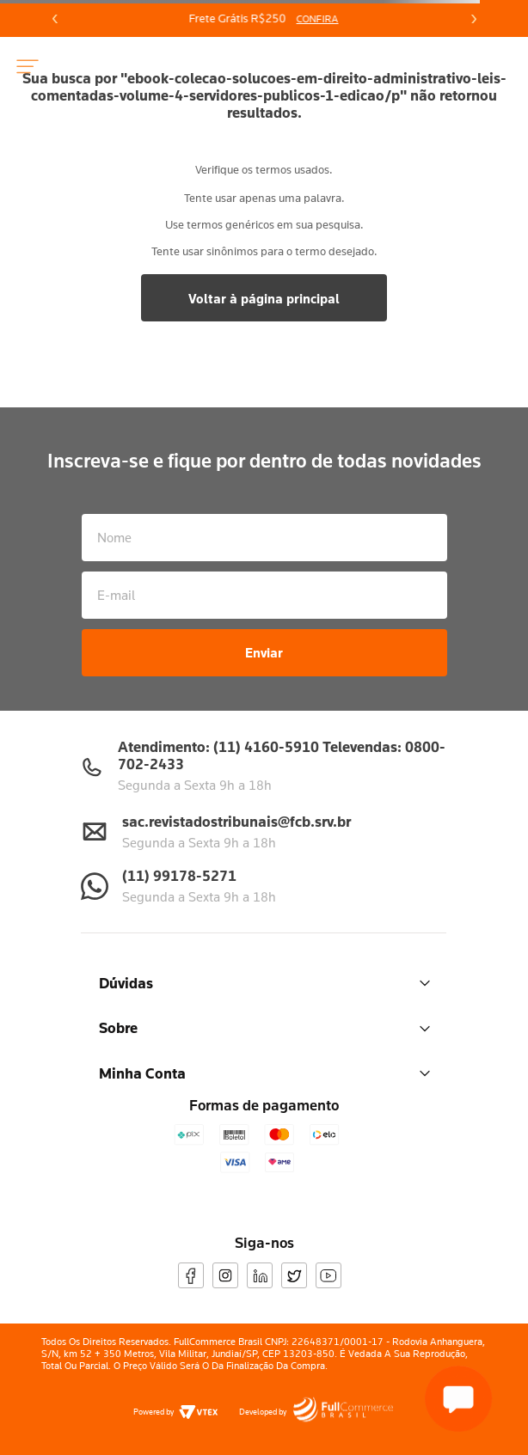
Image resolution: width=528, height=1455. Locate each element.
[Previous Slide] (55, 19)
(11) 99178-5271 (179, 875)
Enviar (264, 652)
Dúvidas (264, 983)
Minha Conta (264, 1073)
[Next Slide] (473, 19)
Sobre (264, 1027)
